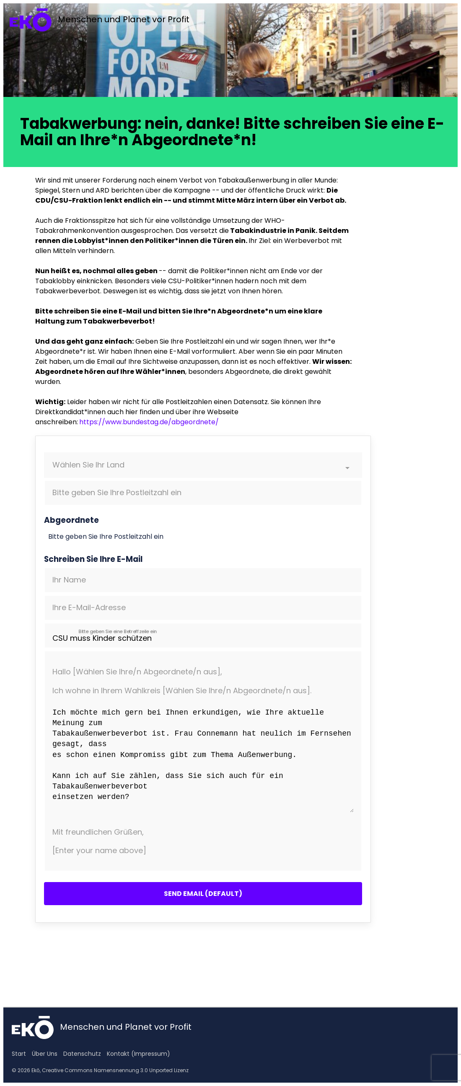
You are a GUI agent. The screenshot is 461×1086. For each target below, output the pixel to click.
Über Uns (44, 1053)
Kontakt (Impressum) (138, 1053)
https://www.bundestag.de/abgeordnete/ (149, 422)
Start (19, 1053)
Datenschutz (82, 1053)
